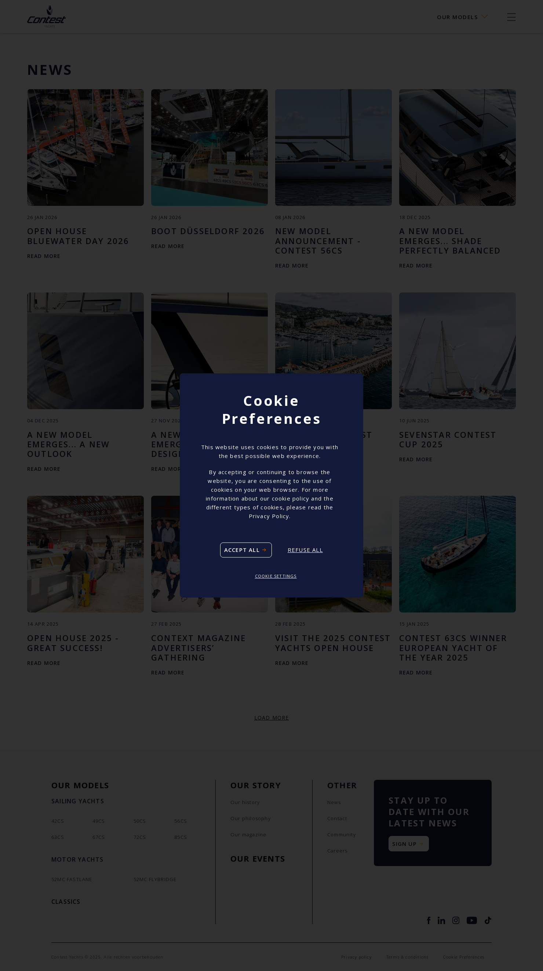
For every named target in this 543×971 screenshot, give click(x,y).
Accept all (242, 549)
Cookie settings (276, 576)
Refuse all (305, 550)
